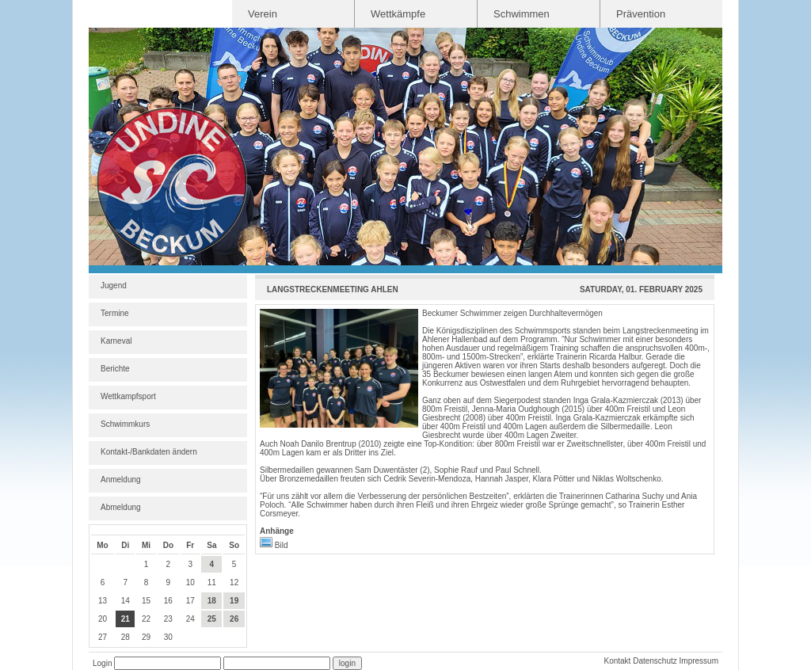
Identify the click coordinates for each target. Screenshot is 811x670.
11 (212, 582)
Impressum (699, 661)
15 (146, 600)
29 (146, 637)
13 (102, 600)
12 (234, 582)
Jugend (114, 285)
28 (125, 637)
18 (212, 600)
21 (125, 619)
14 (125, 600)
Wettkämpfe (398, 14)
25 (212, 619)
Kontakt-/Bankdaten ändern (149, 451)
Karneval (116, 341)
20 (102, 619)
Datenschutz (655, 661)
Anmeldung (121, 479)
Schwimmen (521, 14)
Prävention (640, 14)
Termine (115, 313)
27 (102, 637)
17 (190, 600)
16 (168, 600)
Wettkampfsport (128, 396)
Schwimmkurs (125, 424)
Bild (273, 545)
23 (168, 619)
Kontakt (616, 661)
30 (168, 637)
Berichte (115, 368)
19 (234, 600)
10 (190, 582)
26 (234, 619)
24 (190, 619)
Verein (262, 14)
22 (146, 619)
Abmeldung (121, 507)
